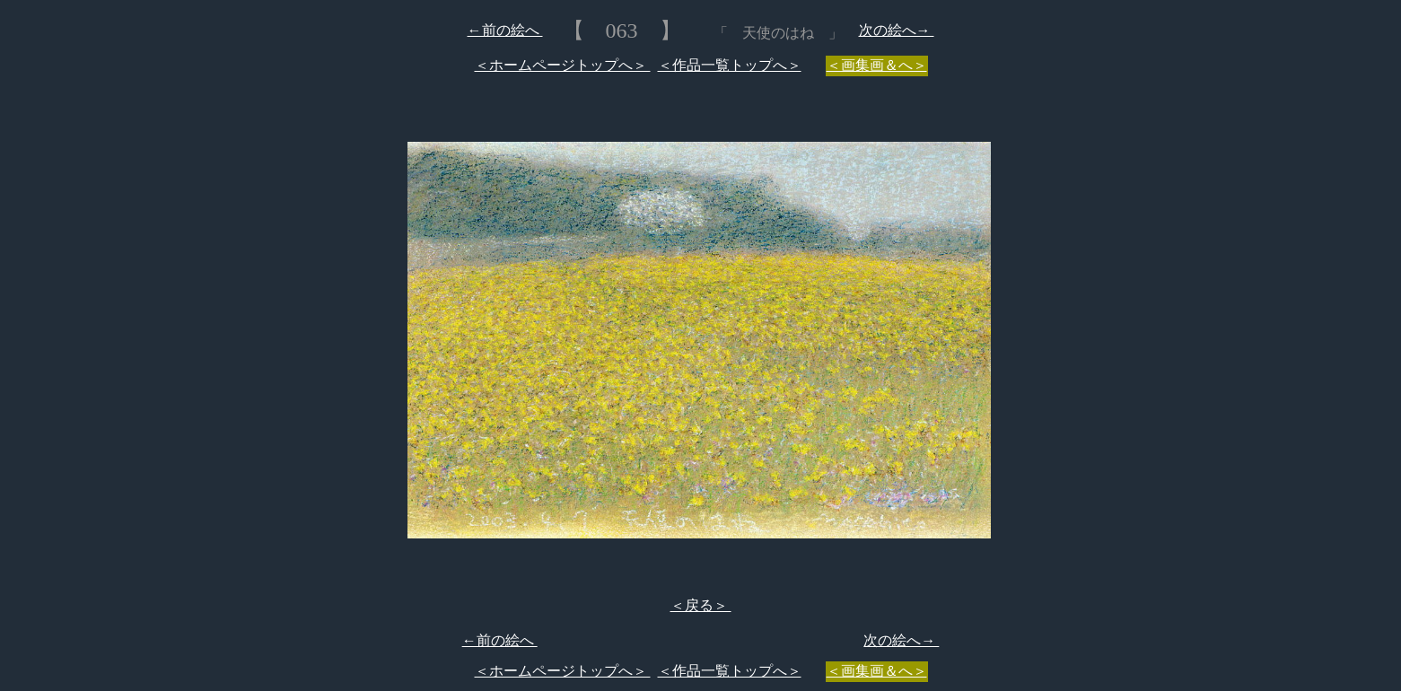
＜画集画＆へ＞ (877, 65)
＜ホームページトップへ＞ (563, 65)
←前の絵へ (505, 30)
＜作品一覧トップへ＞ (729, 65)
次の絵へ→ (896, 30)
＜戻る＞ (700, 605)
